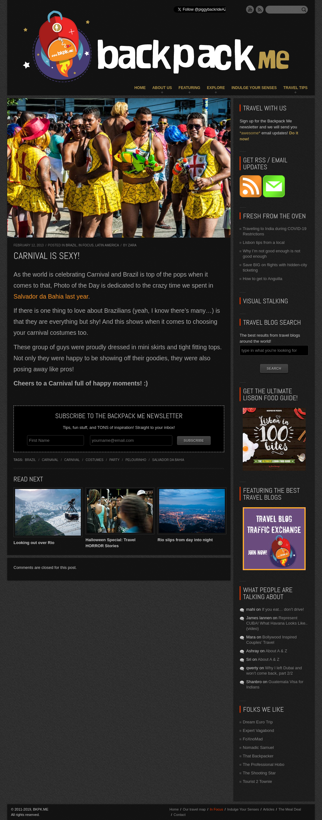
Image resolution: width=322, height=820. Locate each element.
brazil (30, 460)
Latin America (107, 245)
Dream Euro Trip (258, 722)
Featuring (189, 88)
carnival (72, 460)
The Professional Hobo (263, 764)
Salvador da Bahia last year (51, 296)
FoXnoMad (253, 739)
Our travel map (194, 809)
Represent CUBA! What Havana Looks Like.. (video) (277, 623)
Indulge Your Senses (254, 88)
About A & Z (276, 651)
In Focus (86, 245)
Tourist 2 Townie (257, 781)
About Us (162, 88)
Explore (216, 88)
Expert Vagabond (258, 730)
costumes (94, 460)
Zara (132, 245)
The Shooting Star (259, 773)
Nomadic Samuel (258, 747)
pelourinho (135, 460)
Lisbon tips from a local (264, 242)
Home (140, 88)
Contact (180, 815)
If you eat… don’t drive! (283, 609)
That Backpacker (258, 756)
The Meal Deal (290, 809)
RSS (260, 9)
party (114, 460)
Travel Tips (295, 88)
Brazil (71, 245)
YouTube (250, 9)
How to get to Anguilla (262, 278)
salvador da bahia (168, 460)
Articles (268, 809)
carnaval (50, 460)
